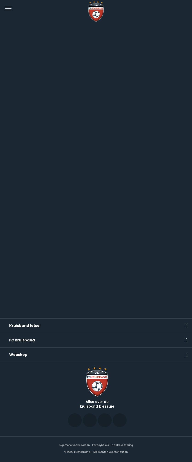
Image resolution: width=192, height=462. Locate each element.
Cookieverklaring (122, 445)
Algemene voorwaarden (74, 445)
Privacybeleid (100, 445)
